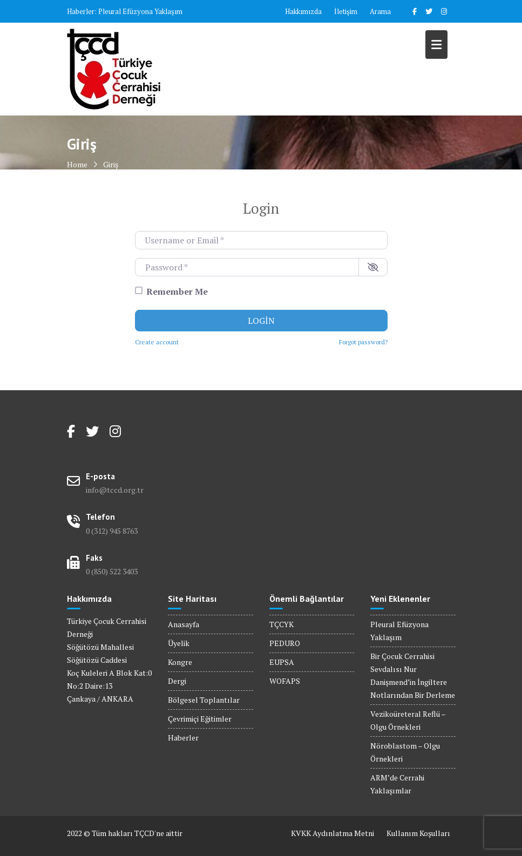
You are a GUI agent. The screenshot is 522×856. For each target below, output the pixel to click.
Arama (380, 11)
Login (261, 321)
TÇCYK (281, 624)
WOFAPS (284, 681)
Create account (157, 342)
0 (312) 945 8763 (112, 531)
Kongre (180, 662)
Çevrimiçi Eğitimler (200, 719)
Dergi (177, 681)
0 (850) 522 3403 (112, 571)
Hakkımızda (303, 11)
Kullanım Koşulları (418, 833)
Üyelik (178, 643)
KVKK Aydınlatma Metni (332, 833)
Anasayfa (183, 624)
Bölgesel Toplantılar (204, 700)
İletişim (345, 11)
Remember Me (177, 291)
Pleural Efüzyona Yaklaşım (140, 11)
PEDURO (284, 643)
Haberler (183, 737)
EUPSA (281, 662)
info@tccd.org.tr (115, 490)
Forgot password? (363, 342)
